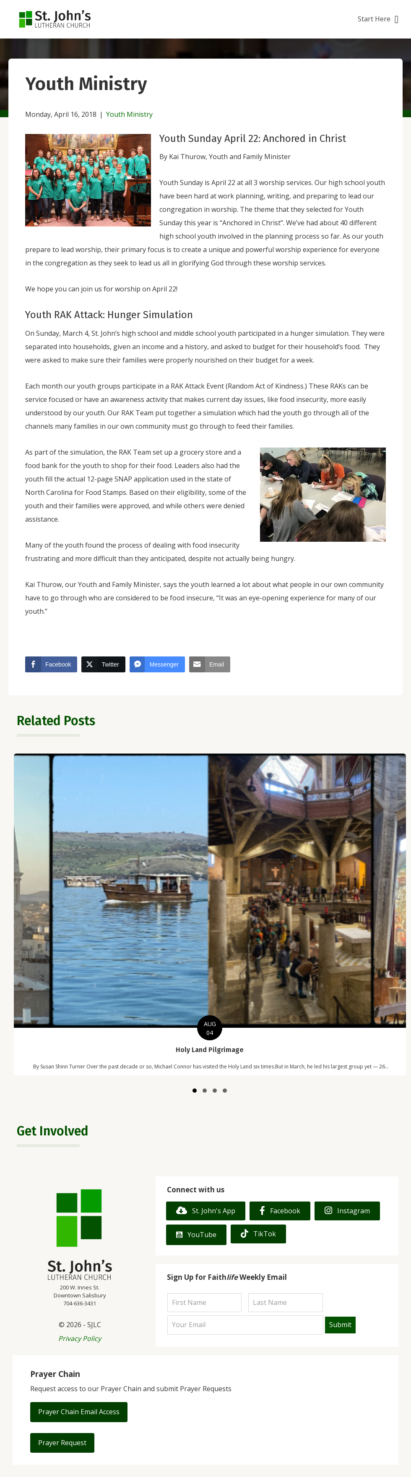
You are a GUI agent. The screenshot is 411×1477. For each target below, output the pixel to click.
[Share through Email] (209, 664)
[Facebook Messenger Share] (157, 664)
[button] (378, 19)
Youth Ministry (129, 114)
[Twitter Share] (103, 664)
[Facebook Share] (51, 664)
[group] (210, 915)
